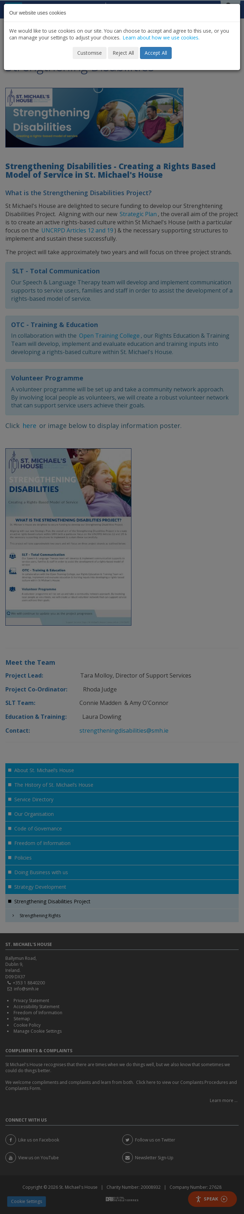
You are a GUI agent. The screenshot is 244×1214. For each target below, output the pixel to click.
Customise (89, 52)
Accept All (156, 52)
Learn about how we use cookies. (161, 37)
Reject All (123, 52)
